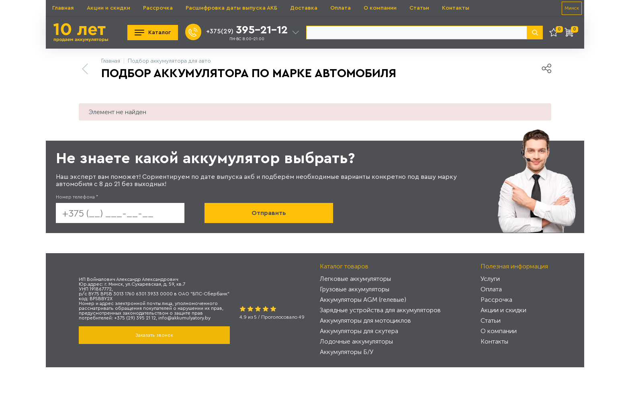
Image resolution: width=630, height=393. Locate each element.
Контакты (455, 8)
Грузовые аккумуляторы (354, 289)
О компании (380, 8)
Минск (572, 8)
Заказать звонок (154, 335)
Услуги (490, 278)
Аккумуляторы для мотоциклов (365, 320)
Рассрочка (158, 8)
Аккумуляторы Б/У (346, 352)
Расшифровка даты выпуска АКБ (231, 8)
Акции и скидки (108, 8)
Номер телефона (77, 196)
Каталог (153, 32)
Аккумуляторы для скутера (359, 331)
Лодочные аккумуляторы (356, 341)
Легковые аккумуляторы (355, 278)
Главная (63, 8)
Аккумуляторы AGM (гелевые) (363, 299)
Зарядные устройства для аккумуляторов (380, 310)
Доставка (303, 8)
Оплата (340, 8)
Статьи (419, 8)
